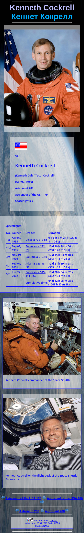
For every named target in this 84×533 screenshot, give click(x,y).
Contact (53, 520)
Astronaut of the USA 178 (21, 498)
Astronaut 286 (27, 511)
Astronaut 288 (57, 511)
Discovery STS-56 (36, 240)
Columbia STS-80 (36, 257)
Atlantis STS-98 (35, 263)
